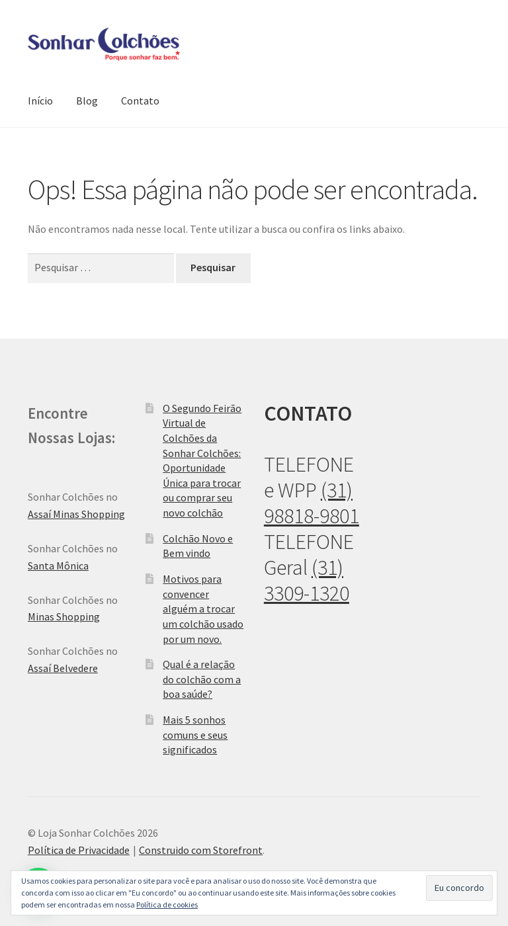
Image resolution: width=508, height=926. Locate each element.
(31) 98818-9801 (311, 503)
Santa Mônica (58, 565)
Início (40, 100)
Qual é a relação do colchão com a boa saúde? (202, 678)
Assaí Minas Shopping (76, 514)
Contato (140, 100)
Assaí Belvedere (63, 668)
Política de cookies (167, 904)
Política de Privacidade (79, 850)
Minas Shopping (64, 616)
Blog (87, 100)
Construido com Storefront (201, 850)
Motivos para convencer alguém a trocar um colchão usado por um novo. (203, 609)
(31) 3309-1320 (306, 580)
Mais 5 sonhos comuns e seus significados (195, 734)
